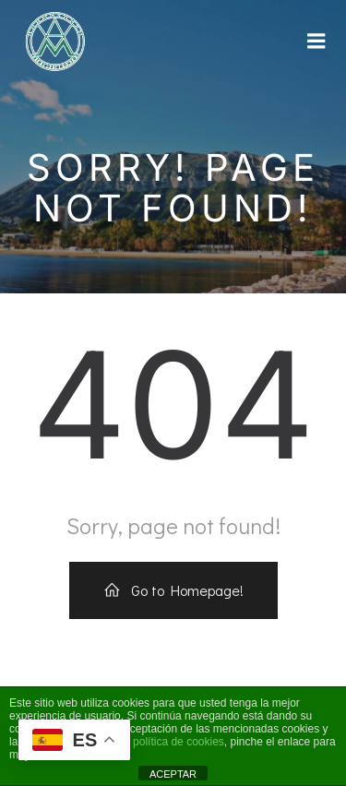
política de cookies (178, 741)
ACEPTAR (173, 774)
